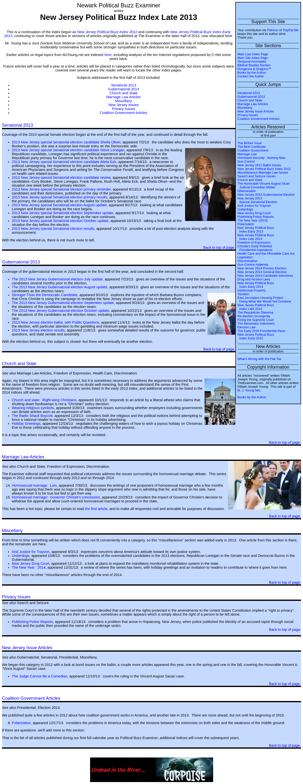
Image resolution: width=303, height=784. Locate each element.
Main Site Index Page (253, 58)
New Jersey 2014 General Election (262, 272)
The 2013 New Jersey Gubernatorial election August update (59, 287)
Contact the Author (251, 76)
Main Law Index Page (253, 54)
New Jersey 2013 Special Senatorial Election (257, 200)
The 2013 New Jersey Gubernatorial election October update (60, 311)
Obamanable (247, 191)
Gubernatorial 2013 (251, 96)
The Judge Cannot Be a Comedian (39, 676)
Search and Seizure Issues (257, 176)
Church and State (250, 100)
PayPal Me (291, 30)
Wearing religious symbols (33, 408)
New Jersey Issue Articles (256, 111)
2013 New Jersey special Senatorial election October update (60, 221)
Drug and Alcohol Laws (254, 279)
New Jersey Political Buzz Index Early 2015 (256, 336)
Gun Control (246, 161)
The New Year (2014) (253, 220)
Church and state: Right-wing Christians (44, 400)
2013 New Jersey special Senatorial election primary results (59, 197)
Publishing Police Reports (256, 217)
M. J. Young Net (249, 390)
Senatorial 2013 (249, 93)
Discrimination (248, 261)
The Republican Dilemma (255, 312)
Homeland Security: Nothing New (262, 158)
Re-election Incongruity (254, 316)
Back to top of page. (219, 247)
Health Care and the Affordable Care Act (266, 253)
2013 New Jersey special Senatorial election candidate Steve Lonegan (68, 150)
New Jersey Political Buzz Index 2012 (264, 169)
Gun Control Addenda (253, 264)
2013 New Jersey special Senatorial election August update (59, 205)
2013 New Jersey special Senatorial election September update (62, 213)
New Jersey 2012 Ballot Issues (259, 165)
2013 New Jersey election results (38, 330)
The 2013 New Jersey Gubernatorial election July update (57, 279)
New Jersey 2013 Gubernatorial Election (266, 194)
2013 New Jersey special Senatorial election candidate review (61, 177)
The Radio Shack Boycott (32, 416)
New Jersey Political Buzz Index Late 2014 (256, 307)
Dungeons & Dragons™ (254, 69)
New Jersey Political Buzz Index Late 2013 (256, 237)
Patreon (272, 30)
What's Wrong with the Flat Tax (259, 359)
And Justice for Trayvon (254, 205)
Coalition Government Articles (259, 119)
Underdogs (245, 209)
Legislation (245, 257)
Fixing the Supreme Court (256, 320)
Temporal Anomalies (252, 61)
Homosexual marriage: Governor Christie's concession (56, 497)
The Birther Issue (250, 143)
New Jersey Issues (124, 105)
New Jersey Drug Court (254, 213)
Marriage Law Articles (253, 104)
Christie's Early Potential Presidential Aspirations (255, 248)
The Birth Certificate (252, 147)
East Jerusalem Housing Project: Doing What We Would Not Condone (264, 299)
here (108, 55)
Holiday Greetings (26, 424)
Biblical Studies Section (254, 65)
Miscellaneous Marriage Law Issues (263, 172)
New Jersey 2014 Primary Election (262, 268)
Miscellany (245, 108)
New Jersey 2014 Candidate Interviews (265, 275)
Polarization (246, 224)
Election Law (247, 327)
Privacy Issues (248, 115)
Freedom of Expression (254, 242)
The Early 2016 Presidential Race (261, 331)
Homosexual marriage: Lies (34, 485)
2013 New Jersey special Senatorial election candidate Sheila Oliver (66, 142)
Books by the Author (252, 72)
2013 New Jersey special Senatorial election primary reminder (61, 189)
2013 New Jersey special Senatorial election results (53, 229)
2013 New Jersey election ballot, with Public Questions (55, 322)
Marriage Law (247, 154)
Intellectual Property (252, 290)
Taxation (243, 294)
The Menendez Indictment (256, 323)
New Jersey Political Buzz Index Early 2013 (256, 229)
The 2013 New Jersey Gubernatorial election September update (63, 303)
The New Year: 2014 (29, 567)
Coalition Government (253, 150)
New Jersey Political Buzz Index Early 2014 (256, 285)
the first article (96, 509)
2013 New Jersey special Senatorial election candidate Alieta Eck (64, 162)
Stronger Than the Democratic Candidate (45, 295)
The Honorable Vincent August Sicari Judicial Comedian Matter (264, 185)
